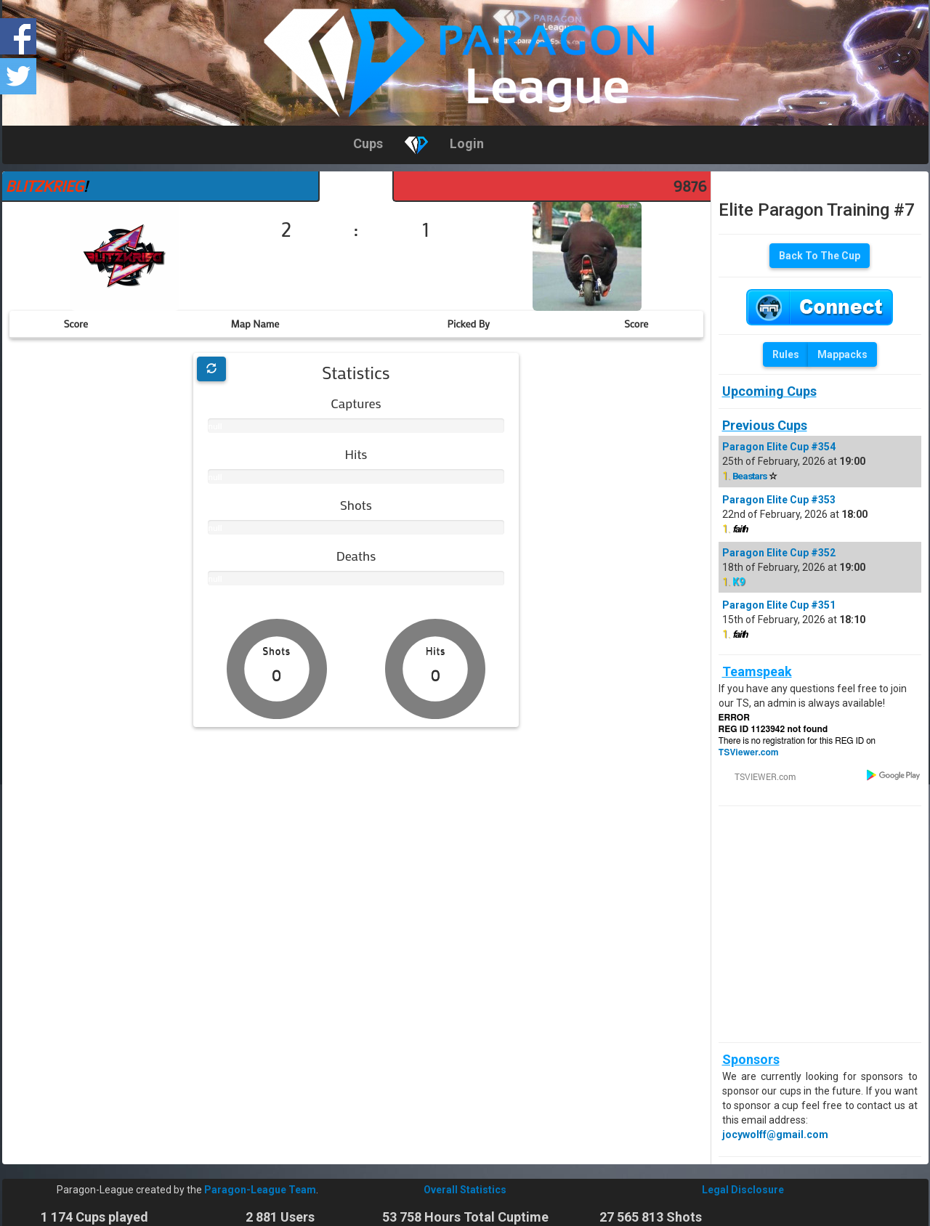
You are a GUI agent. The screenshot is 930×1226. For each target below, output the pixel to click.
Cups (368, 143)
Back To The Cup (819, 255)
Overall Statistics (465, 1189)
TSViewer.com (749, 752)
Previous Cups (764, 425)
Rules (785, 354)
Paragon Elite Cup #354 (779, 446)
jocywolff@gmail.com (775, 1134)
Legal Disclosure (743, 1189)
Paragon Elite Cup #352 (779, 553)
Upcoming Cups (769, 391)
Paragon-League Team (260, 1189)
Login (467, 143)
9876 (690, 186)
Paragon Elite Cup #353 (779, 500)
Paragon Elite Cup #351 (779, 605)
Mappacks (842, 354)
